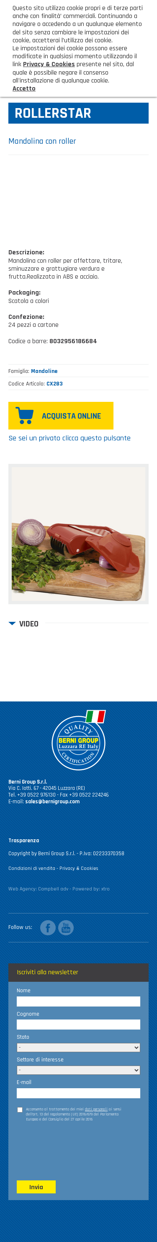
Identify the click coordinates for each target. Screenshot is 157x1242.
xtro (105, 889)
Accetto (24, 88)
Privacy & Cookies (78, 868)
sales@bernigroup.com (52, 801)
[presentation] (80, 1146)
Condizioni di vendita (31, 868)
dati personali (96, 1109)
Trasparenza (23, 840)
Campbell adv (53, 889)
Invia (36, 1187)
